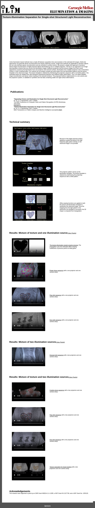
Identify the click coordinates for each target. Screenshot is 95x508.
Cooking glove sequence (57, 390)
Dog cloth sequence (55, 320)
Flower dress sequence (56, 270)
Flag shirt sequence (55, 295)
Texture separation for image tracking (60, 467)
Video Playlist (72, 233)
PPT (19, 105)
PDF (15, 105)
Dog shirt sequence (55, 440)
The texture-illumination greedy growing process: (64, 245)
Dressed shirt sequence (57, 355)
